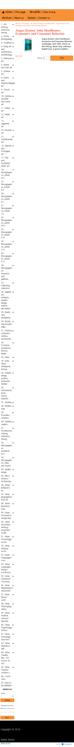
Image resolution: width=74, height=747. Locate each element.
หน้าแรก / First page (22, 23)
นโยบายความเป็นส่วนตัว (7, 708)
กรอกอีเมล (3, 693)
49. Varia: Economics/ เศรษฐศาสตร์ (43, 23)
